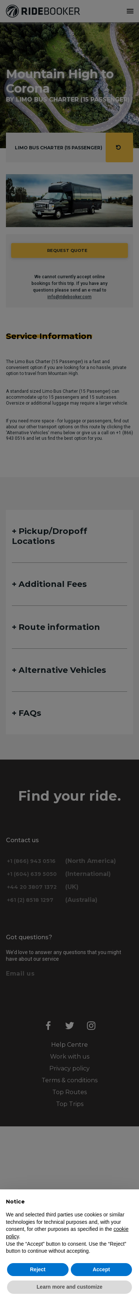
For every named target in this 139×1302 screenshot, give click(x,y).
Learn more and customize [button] (69, 1287)
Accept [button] (101, 1269)
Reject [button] (38, 1269)
